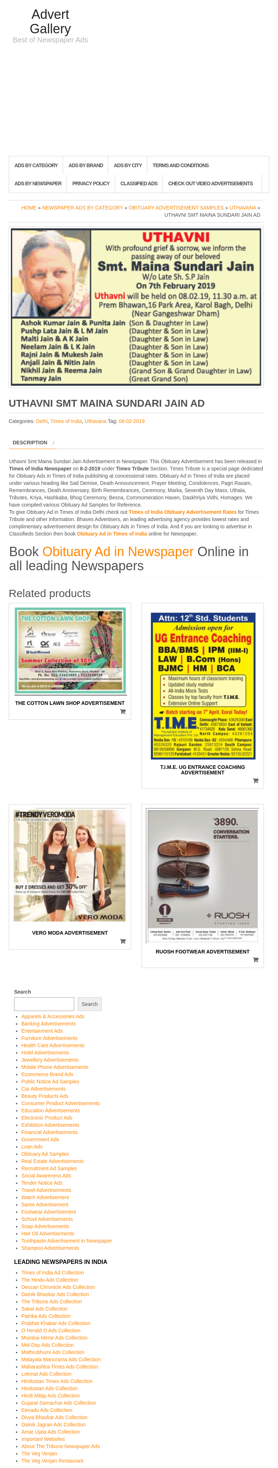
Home (29, 208)
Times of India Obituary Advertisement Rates (183, 512)
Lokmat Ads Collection (46, 1374)
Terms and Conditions (180, 165)
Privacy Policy (91, 183)
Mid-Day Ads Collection (47, 1345)
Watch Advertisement (45, 1197)
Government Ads (40, 1139)
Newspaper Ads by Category (82, 208)
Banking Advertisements (48, 1024)
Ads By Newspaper (38, 183)
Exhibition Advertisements (50, 1125)
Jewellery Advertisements (50, 1060)
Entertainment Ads (42, 1031)
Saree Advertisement (44, 1204)
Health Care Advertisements (52, 1045)
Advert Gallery (50, 21)
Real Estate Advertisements (52, 1161)
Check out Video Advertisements (210, 183)
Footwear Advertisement (48, 1212)
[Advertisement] (139, 101)
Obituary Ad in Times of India (112, 534)
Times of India (66, 421)
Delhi (41, 421)
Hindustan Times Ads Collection (57, 1381)
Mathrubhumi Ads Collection (52, 1352)
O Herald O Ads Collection (50, 1330)
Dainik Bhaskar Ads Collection (55, 1294)
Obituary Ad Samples (45, 1154)
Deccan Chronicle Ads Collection (58, 1287)
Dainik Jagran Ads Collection (53, 1424)
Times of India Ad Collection (52, 1272)
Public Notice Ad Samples (50, 1081)
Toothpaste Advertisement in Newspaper (66, 1241)
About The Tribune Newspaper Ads (60, 1446)
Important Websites (43, 1439)
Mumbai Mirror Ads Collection (54, 1338)
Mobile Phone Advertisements (54, 1067)
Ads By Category (36, 165)
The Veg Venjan (39, 1453)
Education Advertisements (50, 1110)
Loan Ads (31, 1147)
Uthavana (242, 208)
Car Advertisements (43, 1089)
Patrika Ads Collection (46, 1316)
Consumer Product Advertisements (60, 1103)
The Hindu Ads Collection (49, 1280)
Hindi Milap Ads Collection (50, 1396)
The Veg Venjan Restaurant (52, 1461)
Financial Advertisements (49, 1132)
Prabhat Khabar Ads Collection (55, 1323)
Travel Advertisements (46, 1190)
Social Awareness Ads (46, 1176)
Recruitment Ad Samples (49, 1168)
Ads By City (128, 165)
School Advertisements (47, 1219)
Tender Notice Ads (42, 1183)
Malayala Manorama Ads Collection (61, 1359)
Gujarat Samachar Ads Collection (58, 1403)
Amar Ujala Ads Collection (50, 1432)
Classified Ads (139, 183)
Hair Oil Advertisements (47, 1233)
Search (22, 992)
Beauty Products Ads (44, 1096)
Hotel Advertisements (45, 1052)
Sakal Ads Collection (44, 1309)
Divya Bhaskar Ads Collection (54, 1417)
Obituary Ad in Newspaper (118, 551)
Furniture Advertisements (49, 1038)
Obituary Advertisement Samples (176, 208)
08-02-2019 (132, 421)
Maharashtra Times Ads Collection (59, 1367)
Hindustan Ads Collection (49, 1388)
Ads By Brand (85, 165)
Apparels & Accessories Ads (52, 1016)
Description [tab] (30, 442)
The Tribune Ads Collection (51, 1301)
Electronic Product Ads (46, 1118)
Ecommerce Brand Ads (47, 1074)
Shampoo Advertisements (50, 1248)
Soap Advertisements (45, 1226)
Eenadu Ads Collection (46, 1410)
